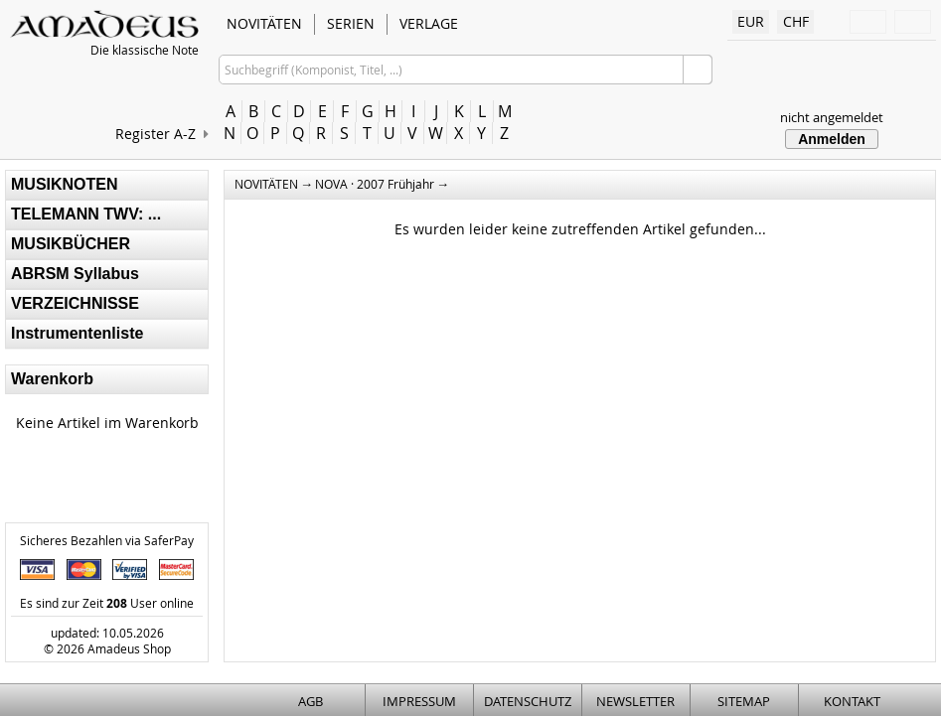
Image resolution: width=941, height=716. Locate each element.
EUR (750, 21)
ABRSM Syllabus (75, 273)
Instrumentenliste (77, 333)
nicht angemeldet (831, 117)
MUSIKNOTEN (64, 184)
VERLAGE (428, 23)
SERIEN (351, 23)
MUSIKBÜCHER (70, 243)
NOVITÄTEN (264, 23)
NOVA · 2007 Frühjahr (374, 184)
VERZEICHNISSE (75, 303)
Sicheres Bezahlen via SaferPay (107, 540)
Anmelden (831, 139)
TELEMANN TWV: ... (86, 214)
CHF (796, 21)
